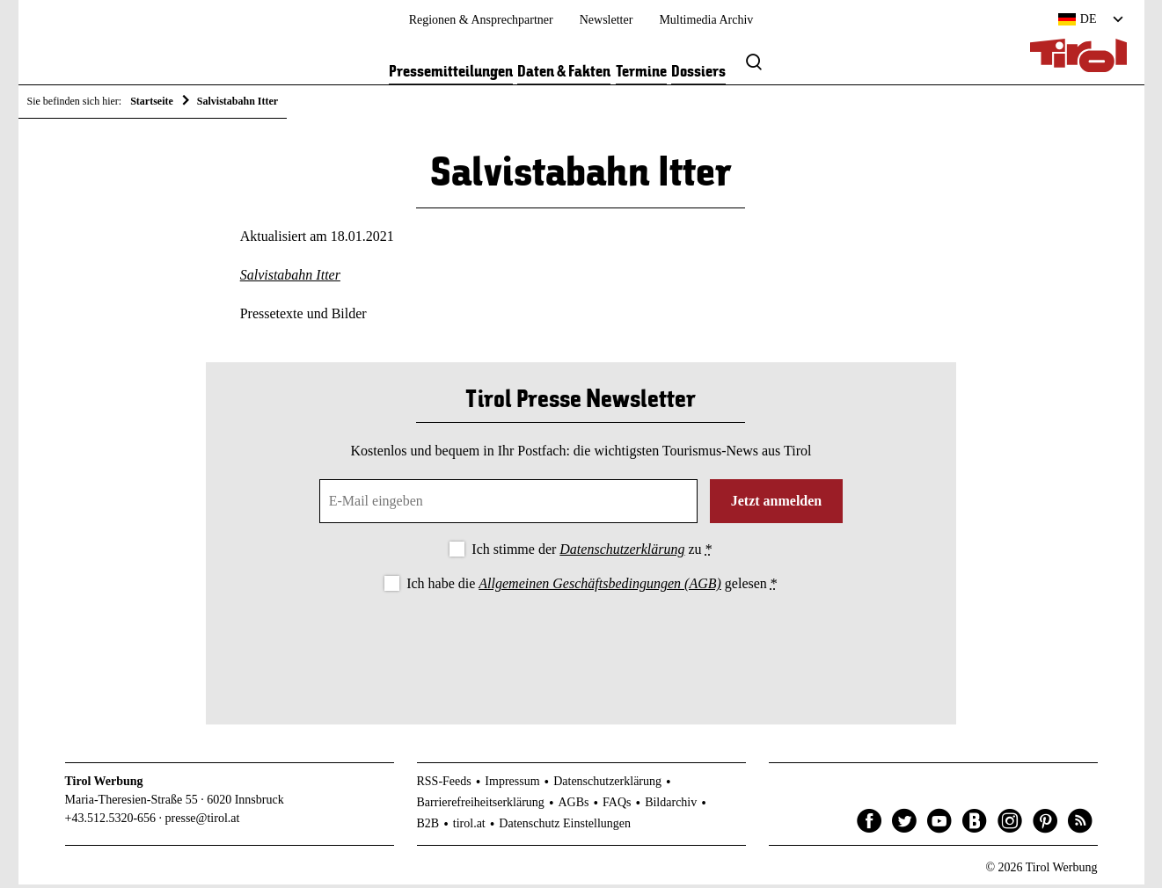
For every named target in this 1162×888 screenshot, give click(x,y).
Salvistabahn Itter (290, 278)
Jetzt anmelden (776, 504)
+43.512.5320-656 (111, 821)
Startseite (151, 101)
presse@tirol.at (202, 821)
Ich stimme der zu (591, 552)
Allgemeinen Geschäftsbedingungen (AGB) (599, 586)
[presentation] (580, 647)
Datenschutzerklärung (621, 552)
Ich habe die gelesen (592, 586)
